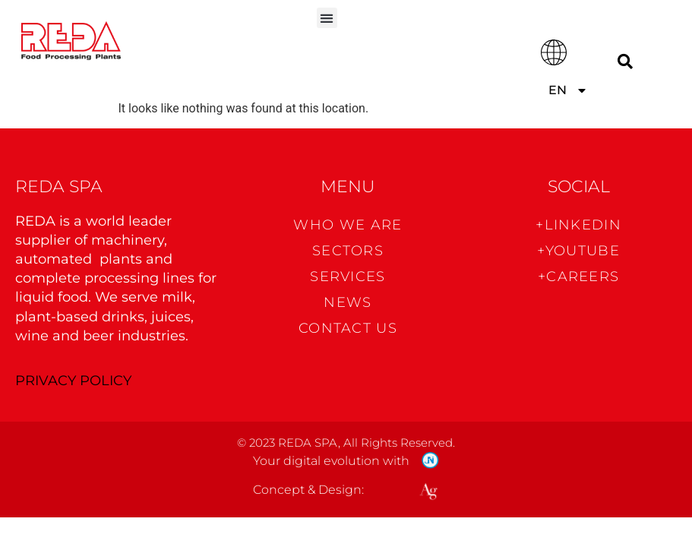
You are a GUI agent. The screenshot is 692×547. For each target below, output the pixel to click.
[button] (327, 18)
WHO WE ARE (347, 225)
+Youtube (578, 250)
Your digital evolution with (331, 461)
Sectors (348, 250)
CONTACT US (348, 328)
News (347, 302)
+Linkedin (578, 225)
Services (347, 276)
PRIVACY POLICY (73, 380)
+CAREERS (578, 276)
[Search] (624, 61)
